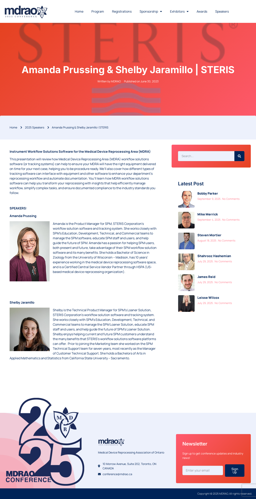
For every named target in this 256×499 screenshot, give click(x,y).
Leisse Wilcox (208, 297)
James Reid (206, 277)
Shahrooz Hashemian (214, 256)
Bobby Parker (207, 193)
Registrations (122, 11)
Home (79, 11)
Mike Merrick (207, 214)
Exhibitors (179, 11)
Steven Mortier (209, 235)
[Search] (239, 156)
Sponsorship (151, 11)
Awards (202, 11)
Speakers (222, 11)
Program (97, 11)
